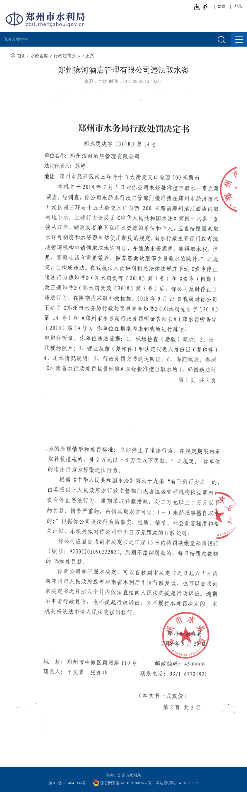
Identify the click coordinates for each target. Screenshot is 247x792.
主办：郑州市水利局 (123, 775)
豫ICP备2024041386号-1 (69, 783)
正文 (89, 55)
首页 (21, 55)
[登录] (240, 6)
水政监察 (40, 55)
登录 (238, 6)
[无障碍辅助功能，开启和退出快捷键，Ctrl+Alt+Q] (201, 7)
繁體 (221, 6)
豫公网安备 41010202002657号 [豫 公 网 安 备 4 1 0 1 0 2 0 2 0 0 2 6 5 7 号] (122, 782)
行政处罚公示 (66, 55)
